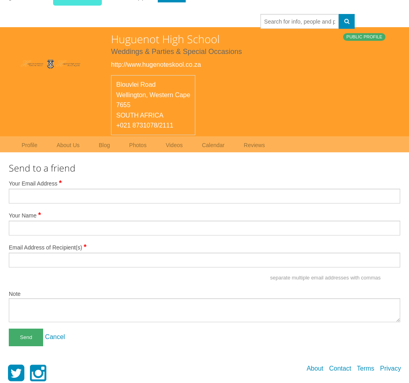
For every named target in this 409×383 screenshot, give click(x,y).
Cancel (55, 336)
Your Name (25, 215)
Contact (340, 368)
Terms (366, 368)
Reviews (254, 145)
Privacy (390, 368)
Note (15, 294)
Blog (104, 145)
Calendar (213, 145)
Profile (30, 145)
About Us (68, 145)
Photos (138, 145)
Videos (174, 145)
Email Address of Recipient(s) (48, 247)
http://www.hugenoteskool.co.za (156, 64)
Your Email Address (35, 183)
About (315, 368)
